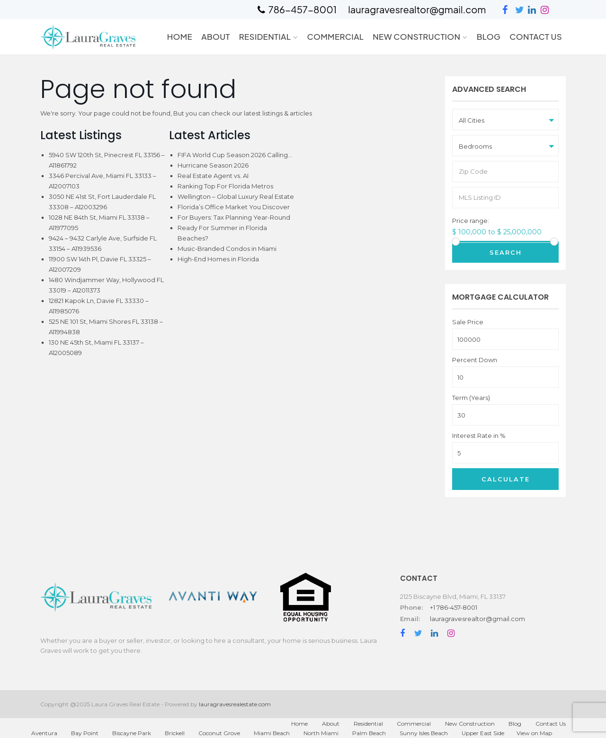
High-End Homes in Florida (218, 259)
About (215, 36)
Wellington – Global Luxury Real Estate (236, 196)
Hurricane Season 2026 (213, 165)
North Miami (321, 733)
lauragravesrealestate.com (235, 704)
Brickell (175, 733)
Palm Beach (369, 733)
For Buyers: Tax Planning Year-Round (234, 217)
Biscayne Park (131, 733)
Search (506, 252)
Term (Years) (471, 398)
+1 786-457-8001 (453, 607)
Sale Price (467, 322)
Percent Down (474, 360)
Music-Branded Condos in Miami (227, 248)
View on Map (534, 733)
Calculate (505, 479)
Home (179, 36)
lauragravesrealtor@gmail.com (477, 618)
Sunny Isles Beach (424, 733)
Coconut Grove (219, 733)
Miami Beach (272, 733)
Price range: (470, 221)
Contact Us (535, 36)
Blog (489, 36)
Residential (265, 36)
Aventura (44, 733)
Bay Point (84, 733)
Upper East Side (483, 733)
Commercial (335, 36)
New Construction (416, 36)
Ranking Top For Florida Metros (225, 186)
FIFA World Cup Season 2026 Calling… (235, 155)
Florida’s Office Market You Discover (234, 207)
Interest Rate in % (479, 436)
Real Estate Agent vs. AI (213, 175)
